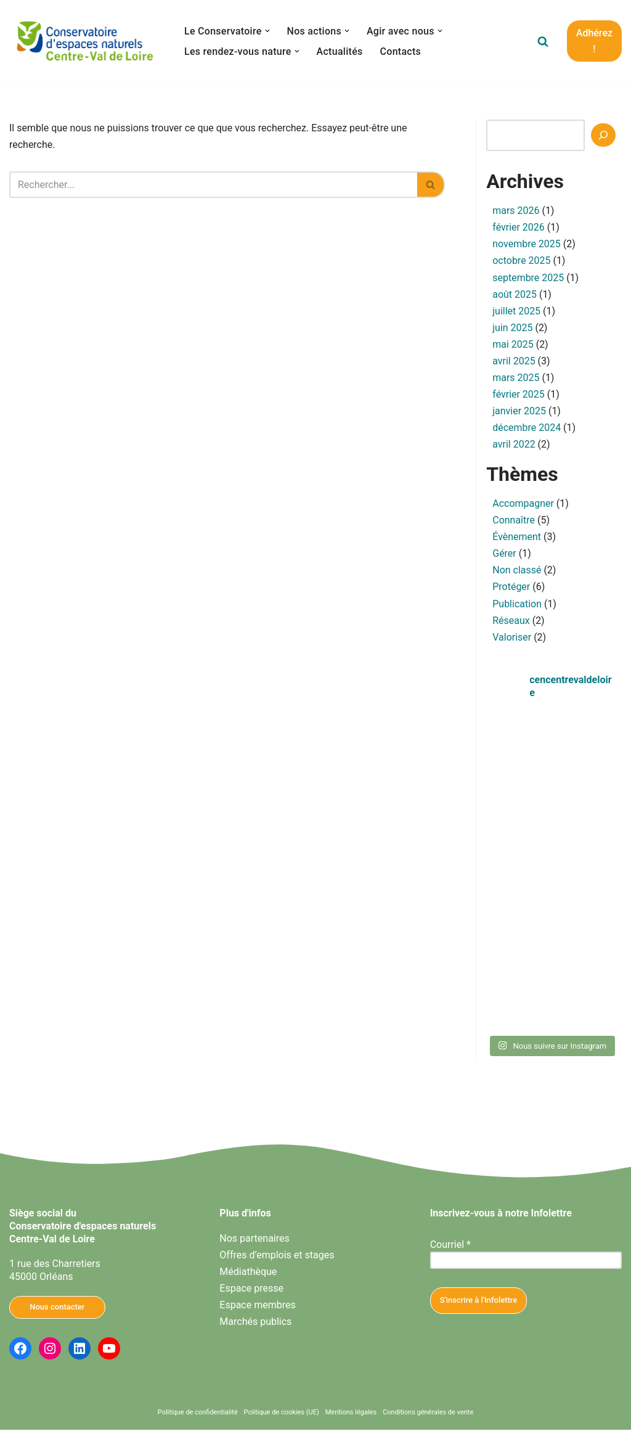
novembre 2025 (526, 244)
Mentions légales (351, 1414)
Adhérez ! (594, 41)
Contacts (400, 51)
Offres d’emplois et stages (276, 1256)
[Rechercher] (542, 41)
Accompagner (523, 504)
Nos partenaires (254, 1239)
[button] (267, 30)
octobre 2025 (521, 261)
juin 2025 (512, 328)
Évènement (516, 538)
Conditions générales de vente (428, 1414)
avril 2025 (513, 361)
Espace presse (251, 1289)
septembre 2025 (528, 278)
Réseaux (511, 622)
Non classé (516, 571)
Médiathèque (248, 1273)
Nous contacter (57, 1308)
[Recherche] (603, 135)
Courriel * (450, 1246)
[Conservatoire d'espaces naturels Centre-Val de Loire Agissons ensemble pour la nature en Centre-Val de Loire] (86, 41)
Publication (517, 604)
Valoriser (511, 638)
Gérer (504, 554)
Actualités (340, 51)
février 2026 (518, 227)
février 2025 (518, 395)
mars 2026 (515, 210)
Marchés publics (255, 1323)
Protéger (511, 588)
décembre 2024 (526, 429)
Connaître (513, 521)
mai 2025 (513, 345)
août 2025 (514, 294)
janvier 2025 (519, 411)
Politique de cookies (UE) (281, 1414)
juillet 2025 (516, 311)
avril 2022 (513, 445)
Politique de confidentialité (198, 1414)
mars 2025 (515, 378)
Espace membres (257, 1306)
